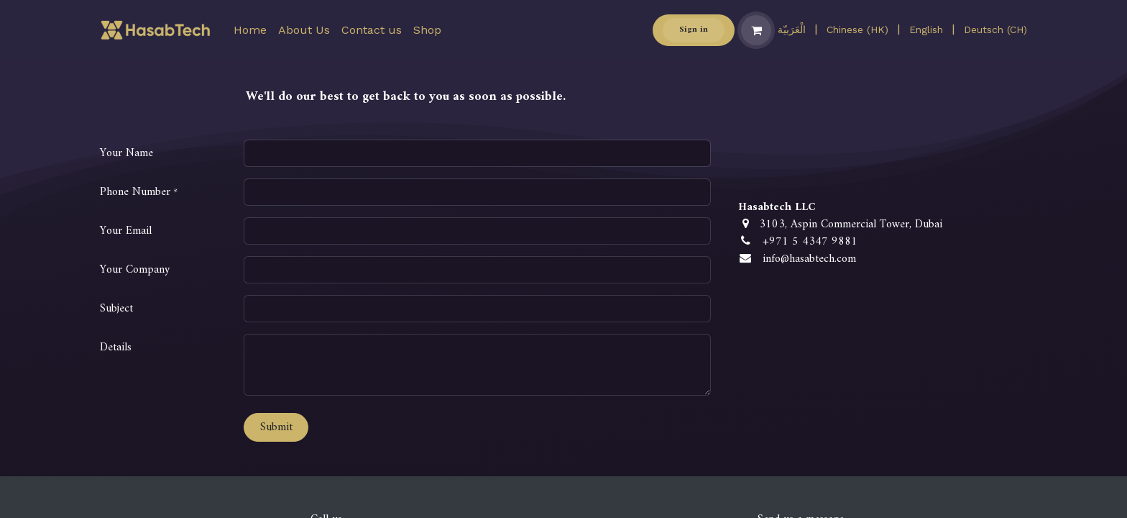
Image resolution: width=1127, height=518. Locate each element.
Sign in (693, 29)
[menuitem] (250, 30)
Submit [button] (276, 427)
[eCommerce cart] (756, 30)
